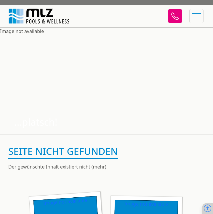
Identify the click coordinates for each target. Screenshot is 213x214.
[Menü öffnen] (196, 16)
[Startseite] (35, 16)
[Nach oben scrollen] (207, 209)
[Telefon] (175, 16)
